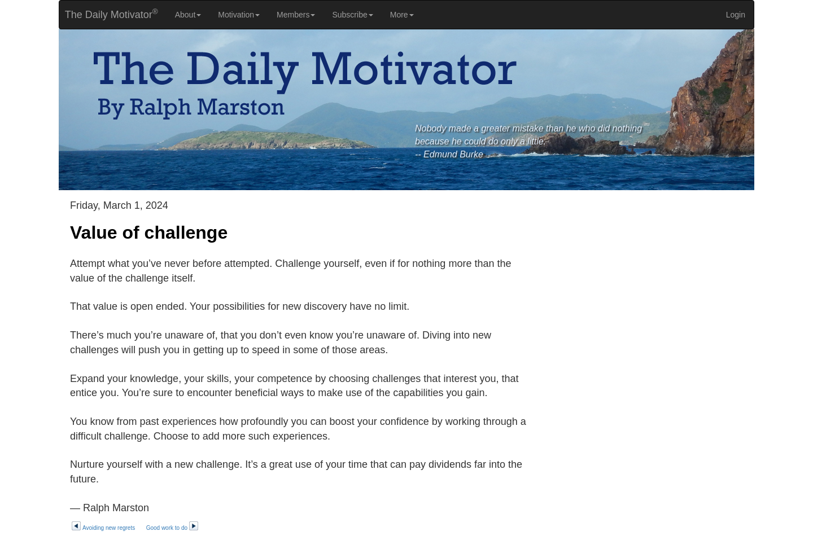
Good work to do (172, 528)
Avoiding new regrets (103, 528)
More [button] (402, 14)
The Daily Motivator (108, 13)
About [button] (188, 14)
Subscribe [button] (352, 14)
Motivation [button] (239, 14)
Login (735, 14)
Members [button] (296, 14)
